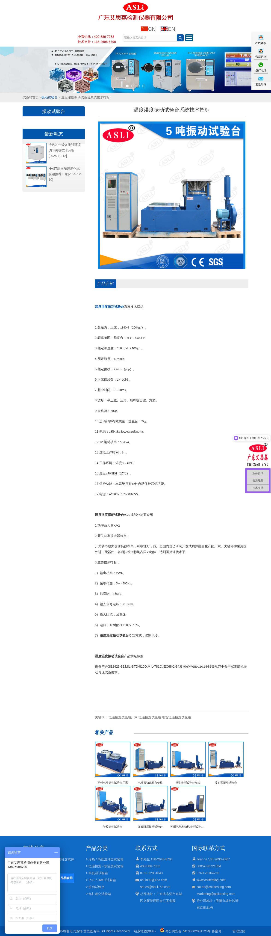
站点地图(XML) (145, 931)
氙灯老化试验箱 (99, 894)
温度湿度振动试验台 (109, 306)
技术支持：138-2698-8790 (97, 42)
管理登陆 (239, 931)
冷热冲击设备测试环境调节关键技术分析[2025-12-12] (65, 150)
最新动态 (53, 133)
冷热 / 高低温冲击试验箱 (106, 859)
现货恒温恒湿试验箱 (176, 717)
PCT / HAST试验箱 (102, 880)
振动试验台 (49, 97)
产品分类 (97, 848)
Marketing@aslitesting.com (216, 894)
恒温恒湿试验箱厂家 (123, 717)
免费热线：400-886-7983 (96, 37)
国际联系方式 (208, 848)
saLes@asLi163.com (155, 887)
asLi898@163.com (153, 880)
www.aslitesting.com (211, 880)
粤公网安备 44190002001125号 (185, 931)
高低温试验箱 (98, 873)
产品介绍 (105, 283)
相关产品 (104, 732)
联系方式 (147, 848)
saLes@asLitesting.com (214, 887)
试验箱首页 (31, 97)
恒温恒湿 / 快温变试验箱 (106, 866)
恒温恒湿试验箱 (149, 717)
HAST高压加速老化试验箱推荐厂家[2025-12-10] (65, 174)
